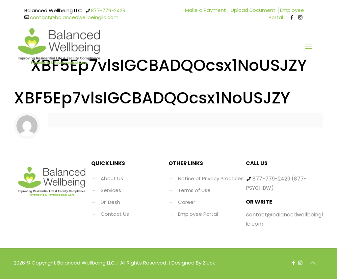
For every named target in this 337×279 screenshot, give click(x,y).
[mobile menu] (308, 46)
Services (111, 190)
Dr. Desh (110, 202)
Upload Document (253, 10)
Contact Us (115, 213)
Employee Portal (286, 14)
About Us (112, 178)
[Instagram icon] (300, 17)
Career (186, 202)
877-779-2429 (271, 178)
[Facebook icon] (292, 17)
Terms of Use (194, 190)
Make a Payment (205, 10)
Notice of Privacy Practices (211, 178)
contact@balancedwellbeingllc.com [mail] (74, 17)
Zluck (209, 262)
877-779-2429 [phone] (108, 10)
